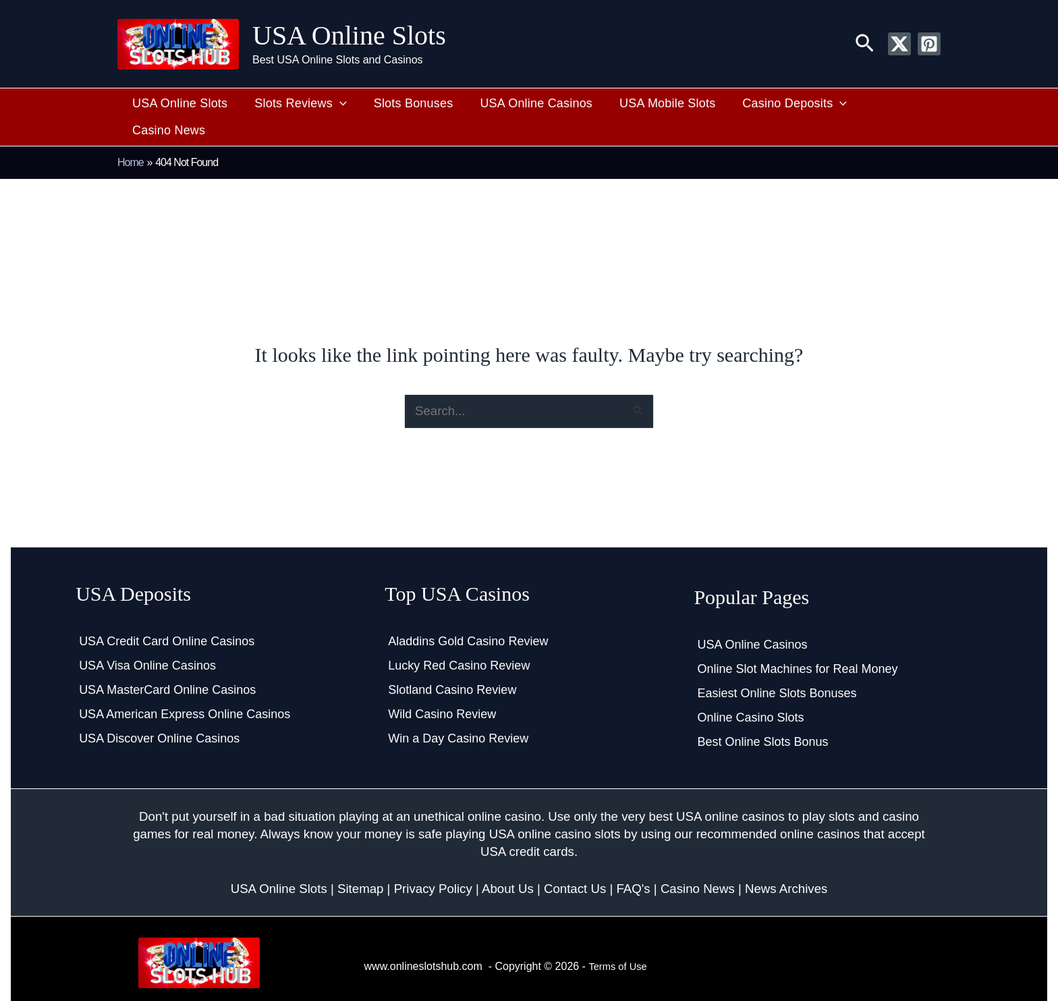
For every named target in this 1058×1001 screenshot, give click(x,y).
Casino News (879, 103)
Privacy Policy (433, 863)
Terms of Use (620, 940)
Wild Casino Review (442, 689)
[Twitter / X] (899, 43)
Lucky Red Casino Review (459, 640)
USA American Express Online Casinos (184, 689)
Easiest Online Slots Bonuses (776, 668)
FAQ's (633, 863)
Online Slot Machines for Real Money (797, 644)
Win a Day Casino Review (458, 713)
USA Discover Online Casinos (159, 713)
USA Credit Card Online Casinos (166, 616)
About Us (508, 863)
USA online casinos (730, 791)
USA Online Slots (349, 35)
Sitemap (360, 863)
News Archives (786, 863)
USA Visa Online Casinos (147, 640)
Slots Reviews (304, 103)
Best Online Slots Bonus (762, 717)
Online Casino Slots (750, 692)
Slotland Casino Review (452, 665)
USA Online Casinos (526, 103)
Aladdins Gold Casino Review (468, 616)
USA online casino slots (555, 809)
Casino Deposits (771, 103)
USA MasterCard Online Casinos (167, 665)
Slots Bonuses (409, 103)
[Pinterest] (929, 43)
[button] (864, 43)
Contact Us (575, 863)
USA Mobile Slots (650, 103)
